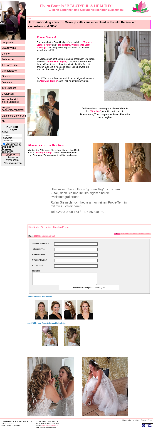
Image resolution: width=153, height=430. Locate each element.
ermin (143, 420)
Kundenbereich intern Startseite (10, 100)
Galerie (6, 53)
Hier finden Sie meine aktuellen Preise (48, 227)
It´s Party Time (10, 65)
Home (29, 18)
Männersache (9, 70)
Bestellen (7, 82)
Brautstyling (9, 48)
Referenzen (8, 59)
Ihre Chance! (9, 88)
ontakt (136, 420)
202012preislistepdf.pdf (44, 236)
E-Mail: (5, 132)
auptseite (126, 420)
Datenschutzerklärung (14, 115)
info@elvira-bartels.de (50, 425)
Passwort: (6, 138)
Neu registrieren (13, 163)
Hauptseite (8, 42)
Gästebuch (8, 93)
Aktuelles (7, 76)
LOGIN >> (10, 155)
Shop (4, 121)
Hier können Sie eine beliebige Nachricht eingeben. (64, 278)
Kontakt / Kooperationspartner (13, 108)
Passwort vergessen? (12, 158)
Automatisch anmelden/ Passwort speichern (11, 148)
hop (150, 420)
